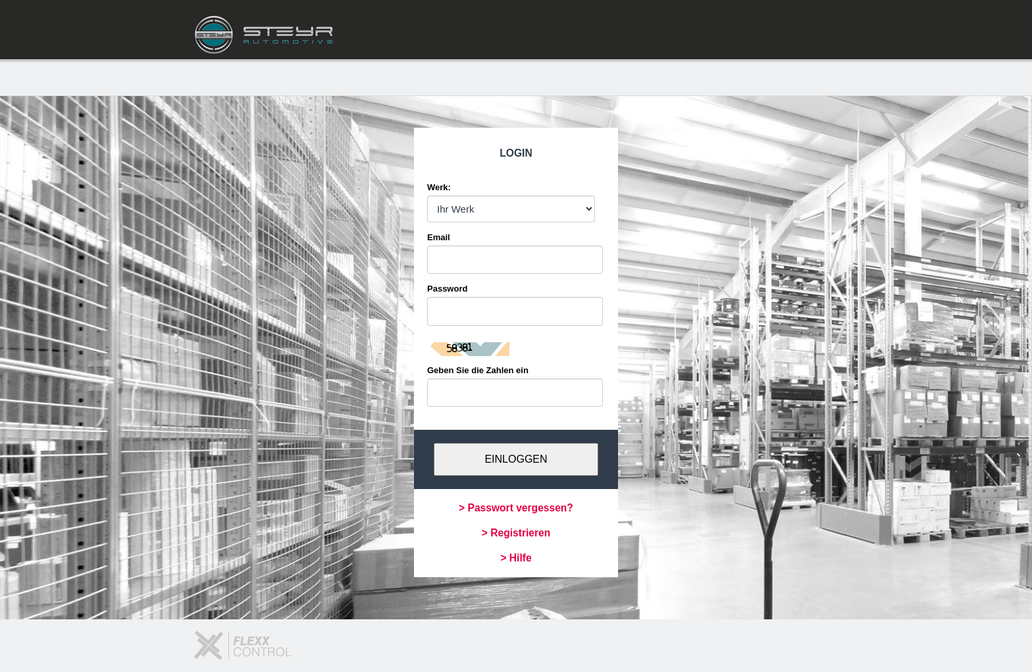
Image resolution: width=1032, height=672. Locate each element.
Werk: (439, 187)
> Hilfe (515, 557)
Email (438, 237)
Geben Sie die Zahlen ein (478, 370)
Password (447, 289)
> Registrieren (516, 532)
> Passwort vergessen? (516, 507)
